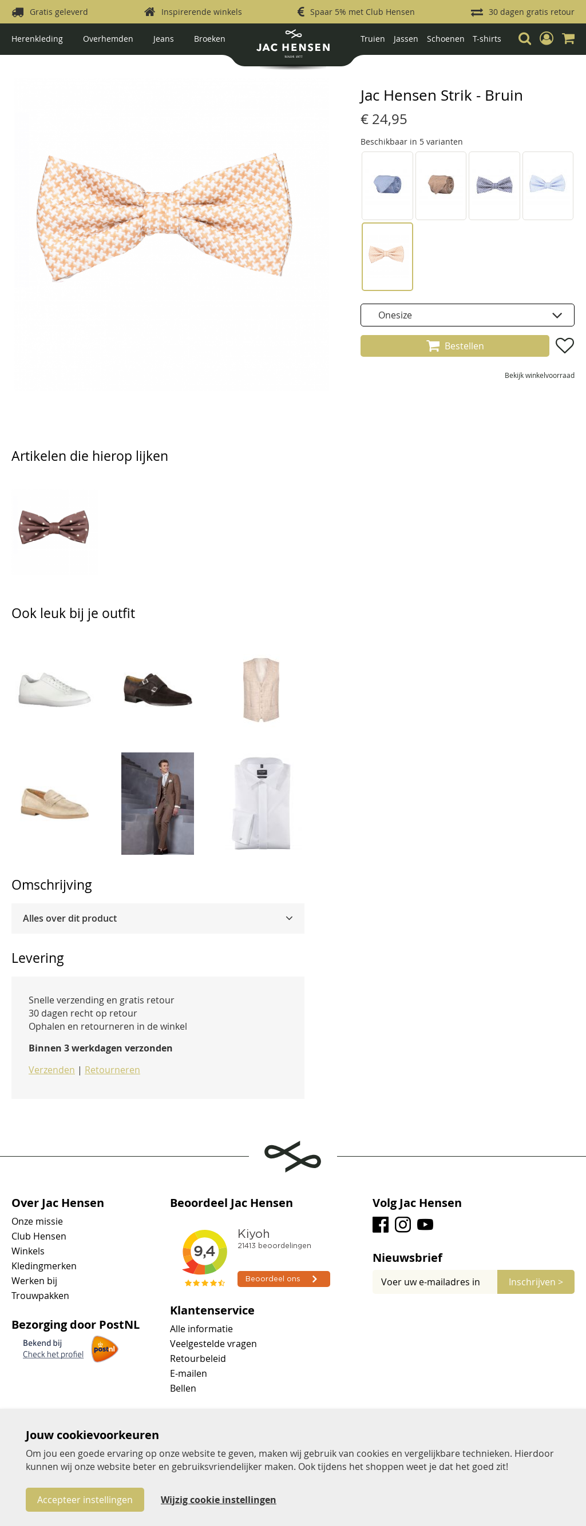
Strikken (33, 63)
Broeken (209, 38)
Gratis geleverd (59, 11)
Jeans (163, 38)
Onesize (395, 315)
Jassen (406, 38)
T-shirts (487, 38)
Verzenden (52, 1069)
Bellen (183, 1388)
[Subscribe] (536, 1282)
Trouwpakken (40, 1295)
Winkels (28, 1251)
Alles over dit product (70, 918)
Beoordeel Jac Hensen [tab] (231, 1203)
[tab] (157, 918)
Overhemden (108, 38)
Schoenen (446, 38)
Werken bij (34, 1280)
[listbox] (468, 315)
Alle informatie (201, 1328)
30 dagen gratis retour (532, 11)
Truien (373, 38)
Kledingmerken (44, 1266)
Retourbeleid (198, 1358)
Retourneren (112, 1069)
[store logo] (293, 47)
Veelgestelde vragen (213, 1343)
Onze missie (37, 1221)
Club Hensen (38, 1236)
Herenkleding (37, 38)
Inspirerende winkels (201, 11)
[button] (546, 38)
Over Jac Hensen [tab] (57, 1203)
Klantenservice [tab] (212, 1310)
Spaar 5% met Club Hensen (362, 11)
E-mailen (188, 1373)
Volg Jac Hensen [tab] (417, 1203)
